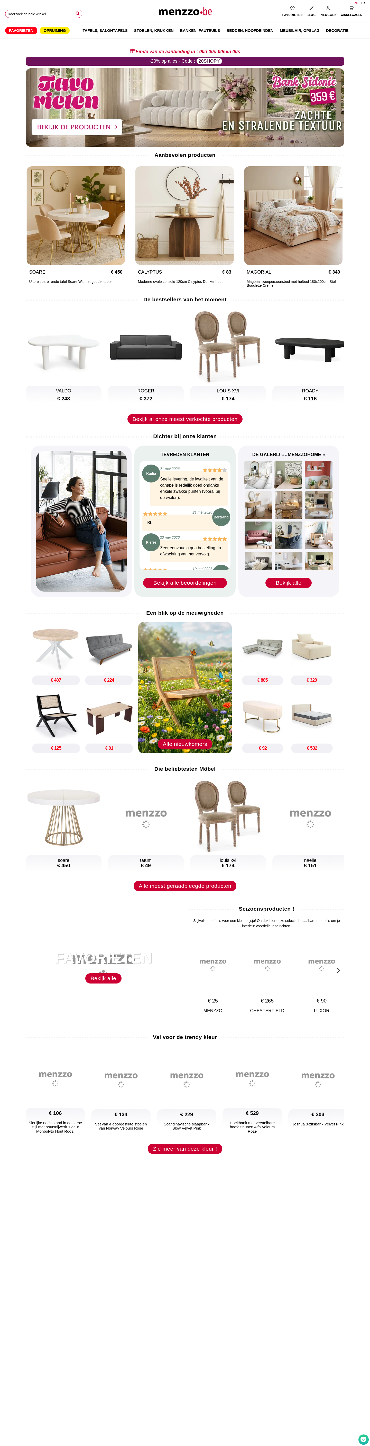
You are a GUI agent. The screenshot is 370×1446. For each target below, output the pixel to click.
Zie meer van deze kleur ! (185, 1155)
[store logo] (185, 13)
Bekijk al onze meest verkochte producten (185, 419)
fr (363, 3)
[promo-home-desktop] (185, 107)
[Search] (77, 13)
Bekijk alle (288, 583)
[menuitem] (21, 30)
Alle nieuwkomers (185, 750)
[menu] (185, 30)
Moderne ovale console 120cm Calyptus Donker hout (104, 282)
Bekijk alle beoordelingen (185, 583)
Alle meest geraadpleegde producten (185, 892)
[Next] (338, 221)
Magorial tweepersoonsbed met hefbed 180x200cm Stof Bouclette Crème (215, 283)
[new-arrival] (185, 688)
